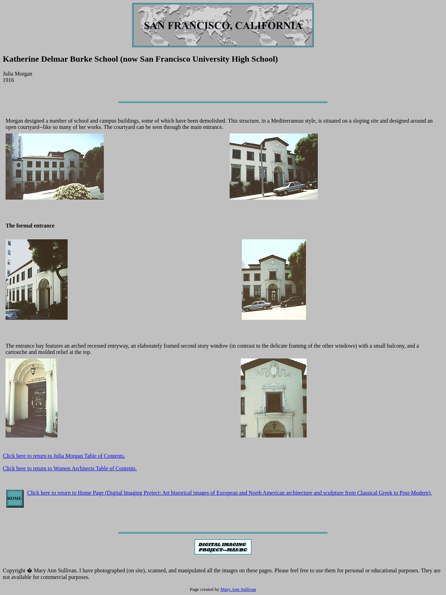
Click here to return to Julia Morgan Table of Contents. (64, 456)
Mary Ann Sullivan (238, 589)
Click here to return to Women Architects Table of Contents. (70, 468)
